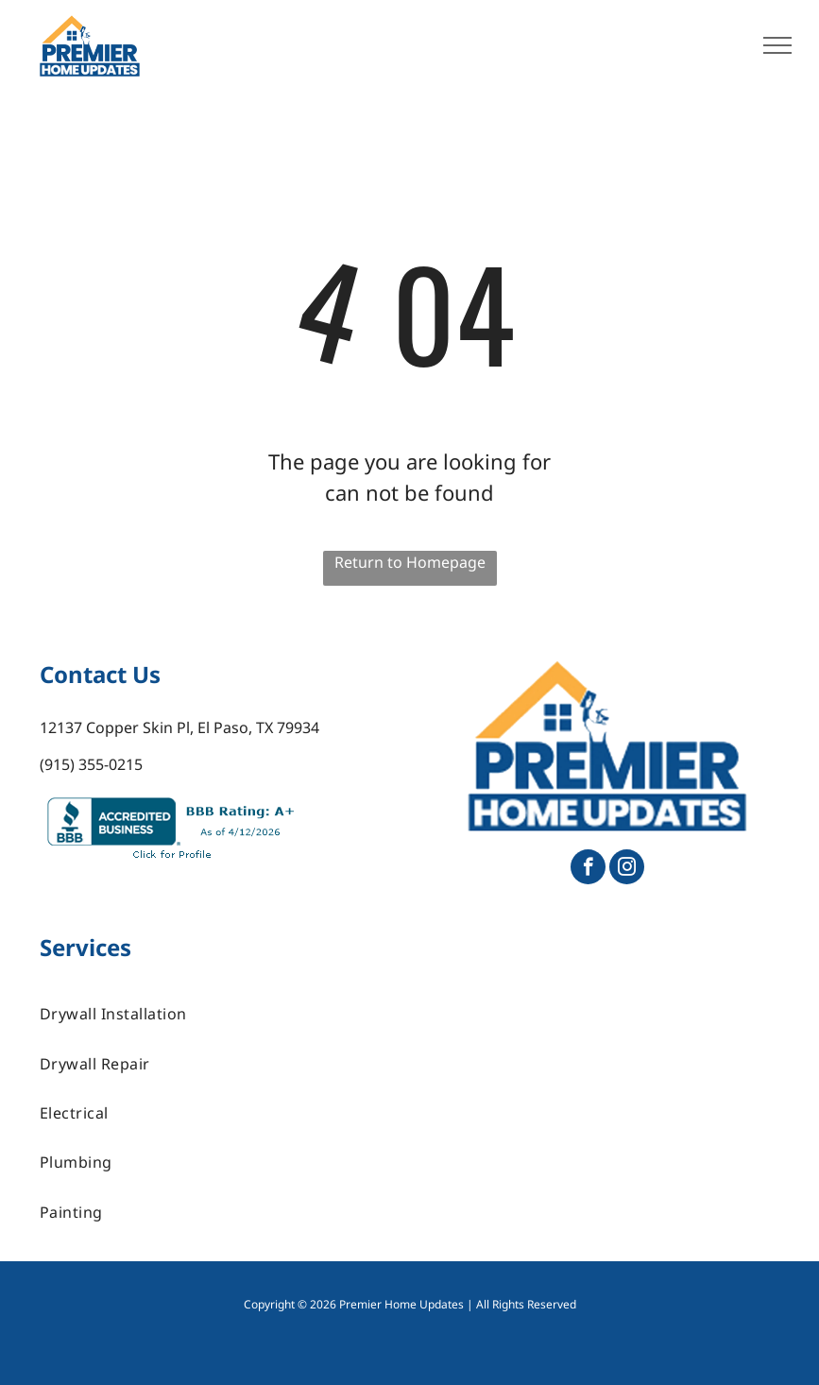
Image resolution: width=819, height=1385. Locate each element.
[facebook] (588, 869)
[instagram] (626, 869)
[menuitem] (409, 1013)
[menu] (777, 45)
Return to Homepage (410, 562)
